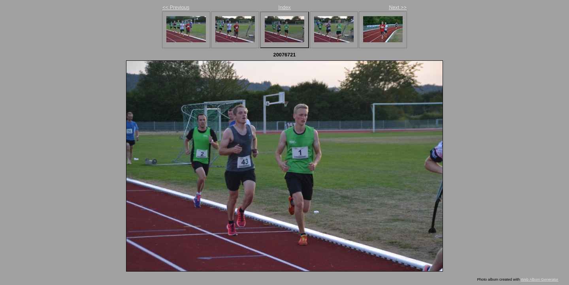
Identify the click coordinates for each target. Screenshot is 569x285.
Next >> (398, 7)
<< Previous (175, 7)
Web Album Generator (539, 279)
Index (284, 7)
